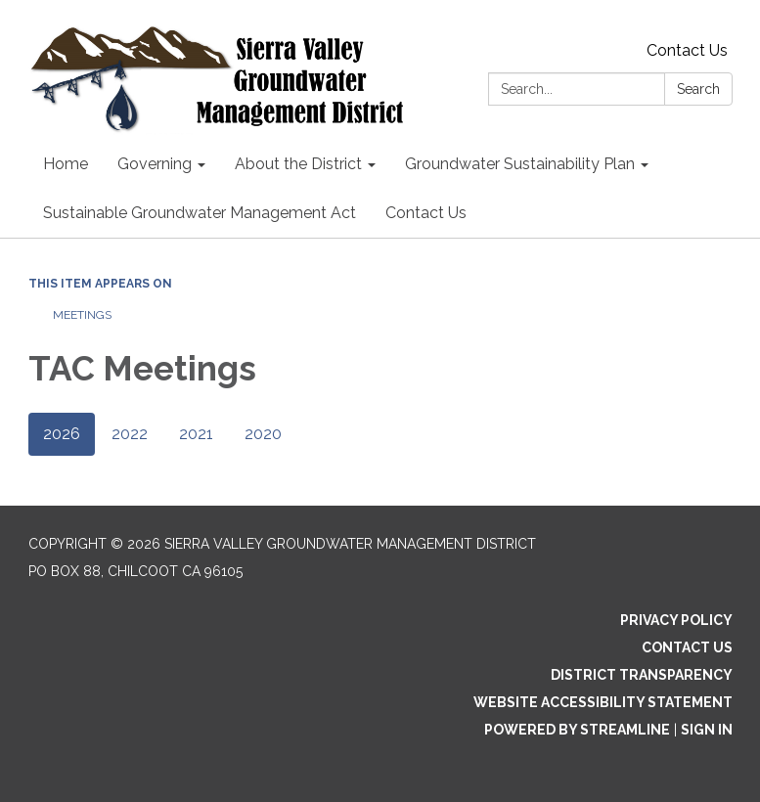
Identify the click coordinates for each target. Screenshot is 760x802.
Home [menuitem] (65, 164)
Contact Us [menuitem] (426, 212)
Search (698, 89)
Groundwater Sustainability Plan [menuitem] (520, 164)
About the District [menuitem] (298, 164)
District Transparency (642, 675)
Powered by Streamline (577, 729)
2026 (61, 433)
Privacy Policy (676, 620)
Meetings (82, 315)
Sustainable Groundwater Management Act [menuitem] (199, 212)
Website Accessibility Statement (603, 702)
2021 (196, 433)
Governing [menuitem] (154, 164)
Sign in (707, 729)
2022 (130, 433)
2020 (263, 433)
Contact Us (687, 50)
